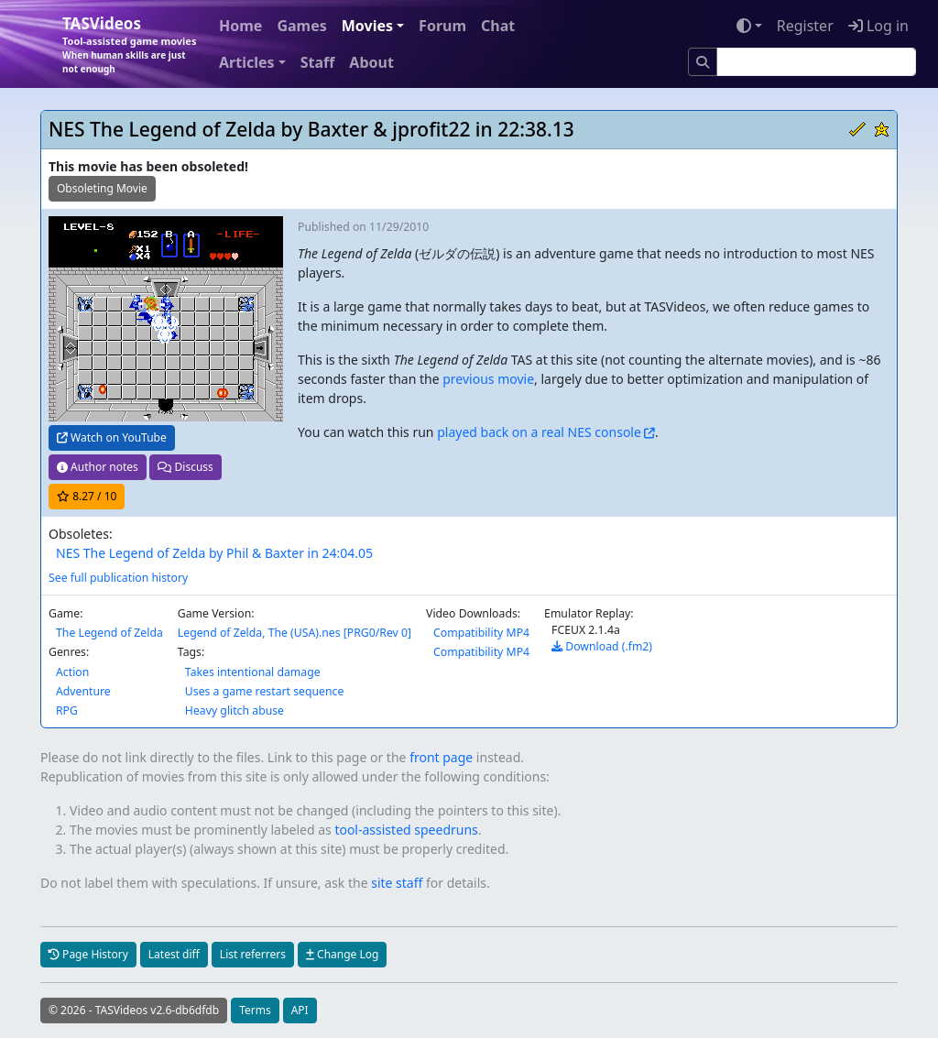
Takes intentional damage (253, 672)
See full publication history (118, 577)
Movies (367, 26)
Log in (878, 26)
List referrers (253, 954)
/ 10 (86, 496)
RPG (67, 710)
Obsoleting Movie (102, 188)
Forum (442, 26)
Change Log (342, 954)
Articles (247, 62)
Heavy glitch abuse (234, 710)
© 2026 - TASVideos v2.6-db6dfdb (134, 1010)
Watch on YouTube (112, 437)
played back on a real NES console (539, 432)
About (371, 62)
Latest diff (174, 954)
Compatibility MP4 (481, 632)
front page (441, 757)
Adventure (83, 691)
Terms (255, 1010)
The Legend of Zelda (109, 632)
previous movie (488, 379)
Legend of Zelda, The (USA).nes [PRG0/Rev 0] (294, 632)
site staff (396, 882)
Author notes (97, 467)
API (300, 1010)
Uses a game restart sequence (264, 691)
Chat (498, 26)
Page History (88, 954)
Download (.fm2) (601, 646)
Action (72, 672)
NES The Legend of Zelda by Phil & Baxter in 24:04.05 (214, 553)
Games (301, 26)
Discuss (185, 467)
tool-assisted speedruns (405, 829)
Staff (317, 62)
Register (805, 26)
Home (240, 26)
